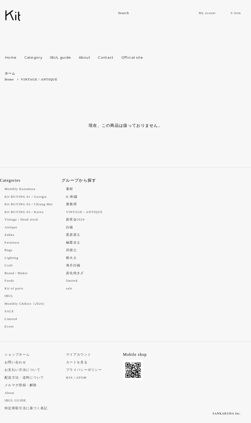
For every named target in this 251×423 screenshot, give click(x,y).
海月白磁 (73, 265)
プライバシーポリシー (84, 370)
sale (69, 288)
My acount (207, 13)
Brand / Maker (16, 273)
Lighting (11, 258)
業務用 (71, 204)
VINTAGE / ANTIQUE (39, 79)
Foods (9, 280)
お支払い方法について (22, 370)
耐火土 (71, 258)
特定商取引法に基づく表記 (26, 408)
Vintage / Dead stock (21, 219)
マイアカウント (78, 354)
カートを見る (77, 362)
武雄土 (71, 250)
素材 (69, 189)
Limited (11, 319)
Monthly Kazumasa (20, 189)
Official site (132, 57)
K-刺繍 (71, 196)
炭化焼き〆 (75, 273)
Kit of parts (14, 288)
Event (9, 326)
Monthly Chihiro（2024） (25, 303)
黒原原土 (73, 235)
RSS (69, 377)
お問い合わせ (15, 362)
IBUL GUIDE (15, 400)
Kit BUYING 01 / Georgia (26, 196)
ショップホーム (17, 354)
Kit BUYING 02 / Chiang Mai (29, 204)
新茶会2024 (75, 219)
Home (11, 57)
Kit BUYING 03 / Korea (24, 212)
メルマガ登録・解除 (21, 385)
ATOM (81, 377)
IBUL (9, 296)
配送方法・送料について (24, 377)
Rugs (9, 250)
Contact (105, 57)
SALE (9, 311)
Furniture (12, 242)
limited (72, 280)
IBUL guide (60, 57)
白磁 (69, 227)
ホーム (10, 73)
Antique (11, 227)
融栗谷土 (73, 242)
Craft (9, 265)
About (85, 57)
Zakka (9, 235)
